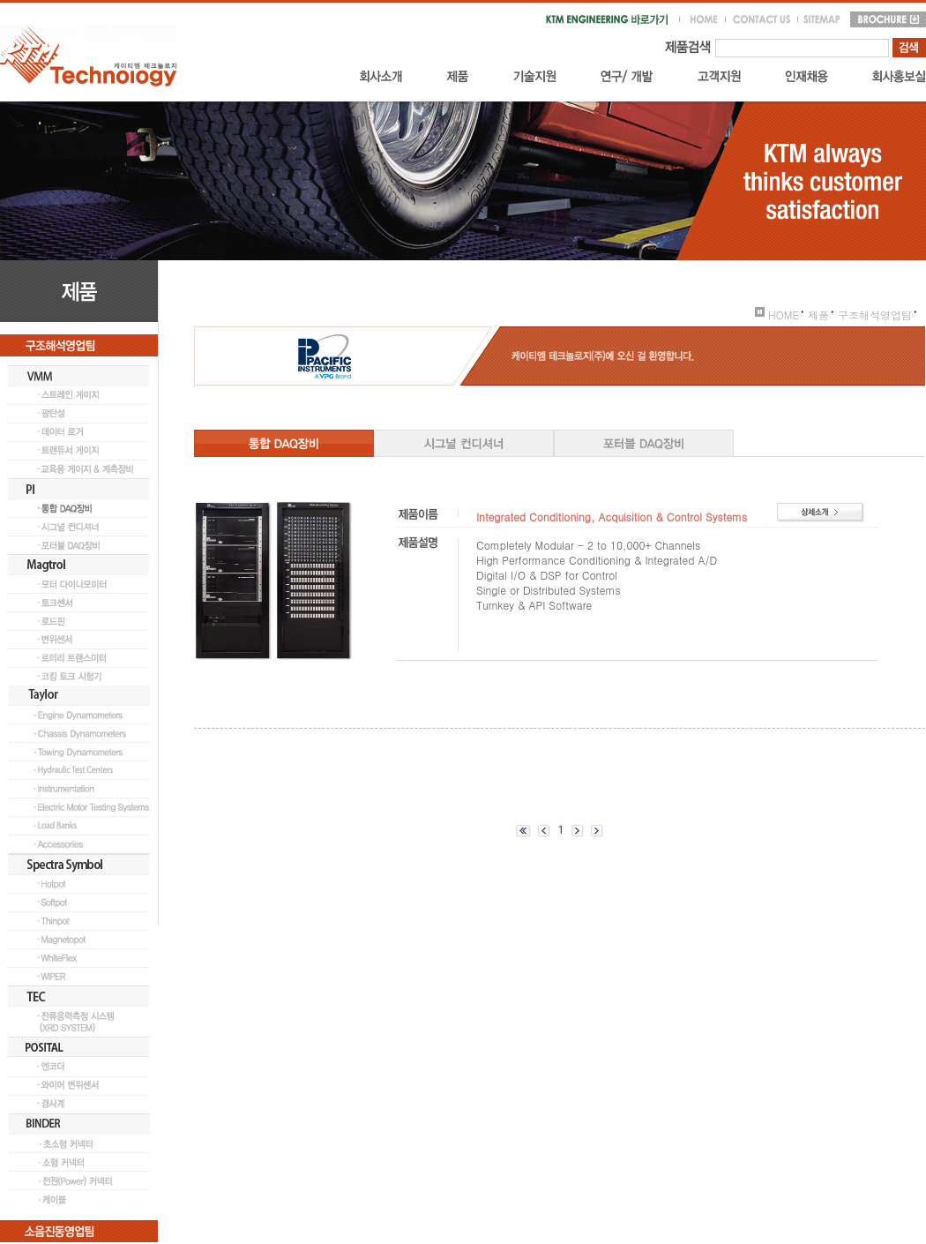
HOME (777, 314)
